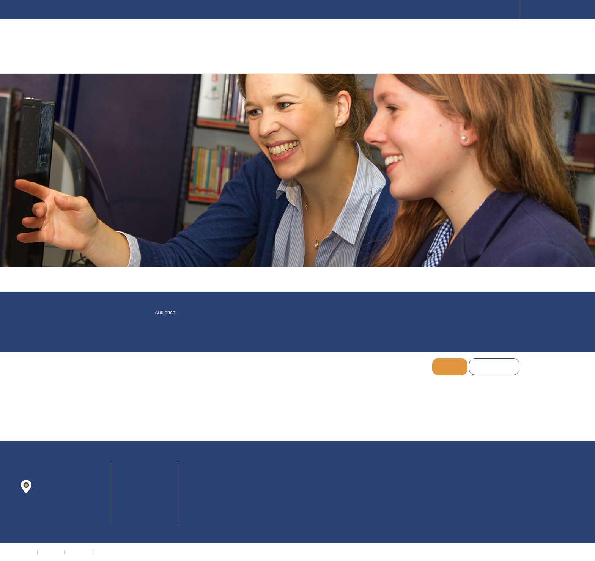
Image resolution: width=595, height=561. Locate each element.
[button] (213, 312)
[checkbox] (283, 312)
